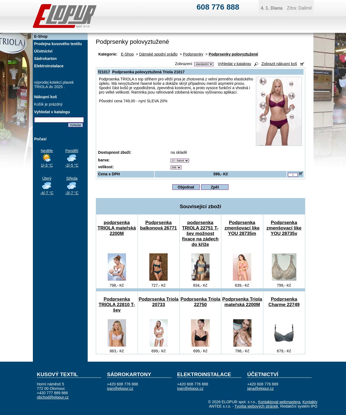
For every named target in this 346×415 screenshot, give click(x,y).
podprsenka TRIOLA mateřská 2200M (117, 228)
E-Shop (127, 54)
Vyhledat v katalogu (234, 64)
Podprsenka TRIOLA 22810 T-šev (117, 305)
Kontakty (309, 402)
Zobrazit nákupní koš (279, 64)
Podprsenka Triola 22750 (200, 302)
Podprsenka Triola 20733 (158, 302)
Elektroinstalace (49, 66)
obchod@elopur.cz (53, 397)
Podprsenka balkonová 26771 (158, 225)
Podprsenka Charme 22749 (284, 302)
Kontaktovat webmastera (279, 402)
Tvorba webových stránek (256, 406)
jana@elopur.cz (260, 388)
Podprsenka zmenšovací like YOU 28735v (284, 228)
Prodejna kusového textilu (58, 44)
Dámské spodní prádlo (158, 54)
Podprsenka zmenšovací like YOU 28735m (242, 228)
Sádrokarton (45, 58)
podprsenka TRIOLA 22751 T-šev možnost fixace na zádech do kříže (200, 233)
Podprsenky (193, 54)
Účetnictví (43, 51)
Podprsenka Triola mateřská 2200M (242, 302)
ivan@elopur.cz (120, 388)
